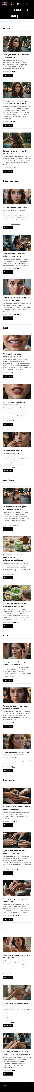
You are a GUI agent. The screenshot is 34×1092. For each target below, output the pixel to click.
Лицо (5, 635)
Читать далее (8, 75)
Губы (5, 328)
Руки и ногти (8, 780)
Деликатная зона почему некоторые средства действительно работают (13, 557)
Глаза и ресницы (10, 181)
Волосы (6, 28)
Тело (5, 929)
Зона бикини (8, 480)
